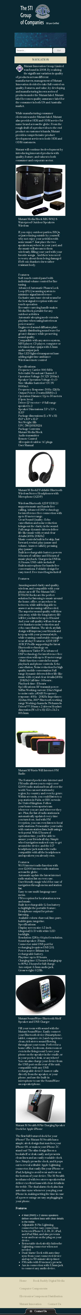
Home (23, 1281)
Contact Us (40, 1311)
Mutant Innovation (30, 1304)
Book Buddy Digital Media (48, 1281)
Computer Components (33, 1288)
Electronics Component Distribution (41, 1296)
